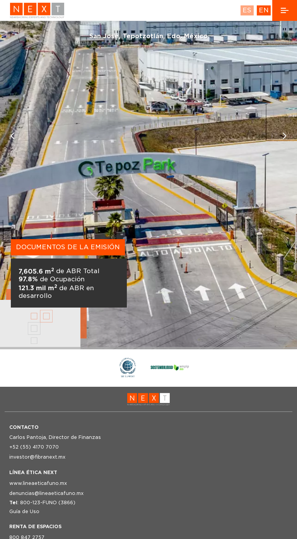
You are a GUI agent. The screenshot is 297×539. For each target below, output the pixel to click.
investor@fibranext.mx (37, 457)
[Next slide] (284, 136)
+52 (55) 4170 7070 (34, 447)
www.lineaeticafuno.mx (38, 483)
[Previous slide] (12, 136)
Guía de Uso (24, 511)
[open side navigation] (284, 10)
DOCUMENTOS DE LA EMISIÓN (68, 247)
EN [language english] (264, 10)
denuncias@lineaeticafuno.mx (46, 493)
